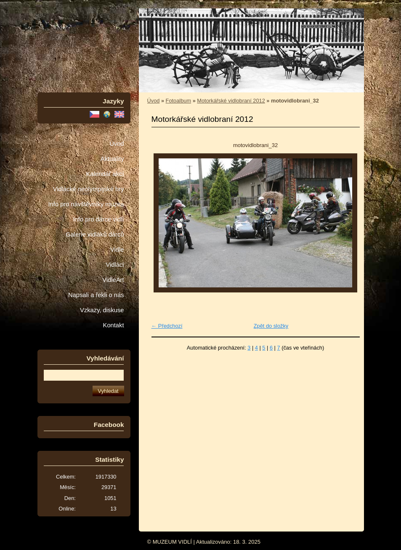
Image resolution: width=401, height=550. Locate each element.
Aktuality (112, 158)
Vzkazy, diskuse (102, 310)
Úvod (116, 143)
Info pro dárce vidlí (98, 219)
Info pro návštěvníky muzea (86, 204)
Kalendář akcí (105, 174)
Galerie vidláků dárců (95, 234)
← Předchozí (167, 326)
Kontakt (113, 325)
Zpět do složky (271, 326)
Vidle (117, 249)
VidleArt (113, 279)
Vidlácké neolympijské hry (88, 189)
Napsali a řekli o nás (96, 295)
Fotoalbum (178, 100)
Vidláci (115, 264)
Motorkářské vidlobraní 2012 (231, 100)
